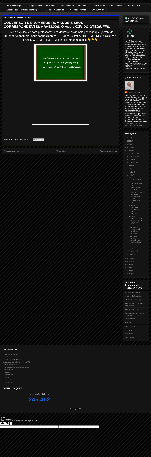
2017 (129, 271)
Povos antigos (130, 326)
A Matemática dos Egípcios (134, 300)
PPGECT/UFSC (130, 330)
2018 (129, 268)
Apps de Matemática (55, 10)
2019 (129, 264)
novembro (133, 156)
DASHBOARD (98, 10)
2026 (129, 138)
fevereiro (132, 251)
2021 (129, 258)
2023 (129, 147)
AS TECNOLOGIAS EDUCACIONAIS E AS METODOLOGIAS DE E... (135, 183)
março (131, 248)
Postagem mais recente (13, 151)
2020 (129, 261)
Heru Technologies (14, 6)
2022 (129, 150)
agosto (131, 166)
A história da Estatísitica (133, 292)
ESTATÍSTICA (134, 6)
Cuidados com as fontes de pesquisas (16, 367)
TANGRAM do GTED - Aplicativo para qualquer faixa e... (135, 240)
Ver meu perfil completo (133, 125)
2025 (129, 141)
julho (131, 169)
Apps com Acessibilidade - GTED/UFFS (16, 362)
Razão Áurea (129, 338)
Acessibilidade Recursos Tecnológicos (23, 10)
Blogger (81, 409)
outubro (132, 159)
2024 (129, 144)
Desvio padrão (130, 319)
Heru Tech (128, 322)
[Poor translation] (8, 423)
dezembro (133, 153)
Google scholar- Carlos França (42, 6)
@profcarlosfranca (78, 10)
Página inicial (61, 151)
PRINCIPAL (129, 334)
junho (131, 172)
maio (131, 175)
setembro (132, 162)
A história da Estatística (133, 296)
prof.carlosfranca (133, 92)
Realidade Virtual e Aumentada (74, 6)
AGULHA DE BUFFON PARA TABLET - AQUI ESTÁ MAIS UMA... (135, 220)
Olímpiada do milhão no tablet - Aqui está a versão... (135, 230)
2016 (129, 274)
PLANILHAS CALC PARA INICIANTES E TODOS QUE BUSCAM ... (135, 209)
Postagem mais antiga (108, 151)
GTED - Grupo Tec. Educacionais (108, 6)
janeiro (131, 254)
